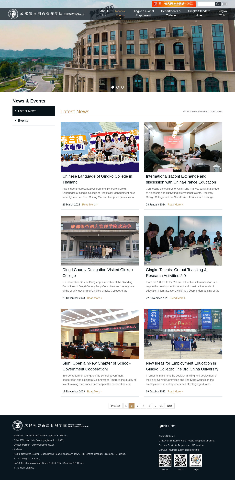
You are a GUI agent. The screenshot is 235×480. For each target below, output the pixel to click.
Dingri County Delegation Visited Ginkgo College (98, 272)
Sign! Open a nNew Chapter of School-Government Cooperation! (97, 366)
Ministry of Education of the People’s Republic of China (187, 440)
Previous (115, 406)
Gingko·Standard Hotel (199, 13)
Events (23, 120)
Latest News (27, 111)
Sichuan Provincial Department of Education (181, 445)
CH (224, 4)
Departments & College (171, 13)
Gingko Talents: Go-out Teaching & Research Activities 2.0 (176, 272)
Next (169, 406)
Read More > (90, 204)
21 (161, 406)
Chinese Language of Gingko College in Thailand (97, 179)
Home (186, 111)
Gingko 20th (222, 13)
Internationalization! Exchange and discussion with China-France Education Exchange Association (181, 179)
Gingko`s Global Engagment (143, 13)
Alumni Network (167, 436)
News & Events (120, 13)
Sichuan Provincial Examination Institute (179, 450)
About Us (104, 13)
